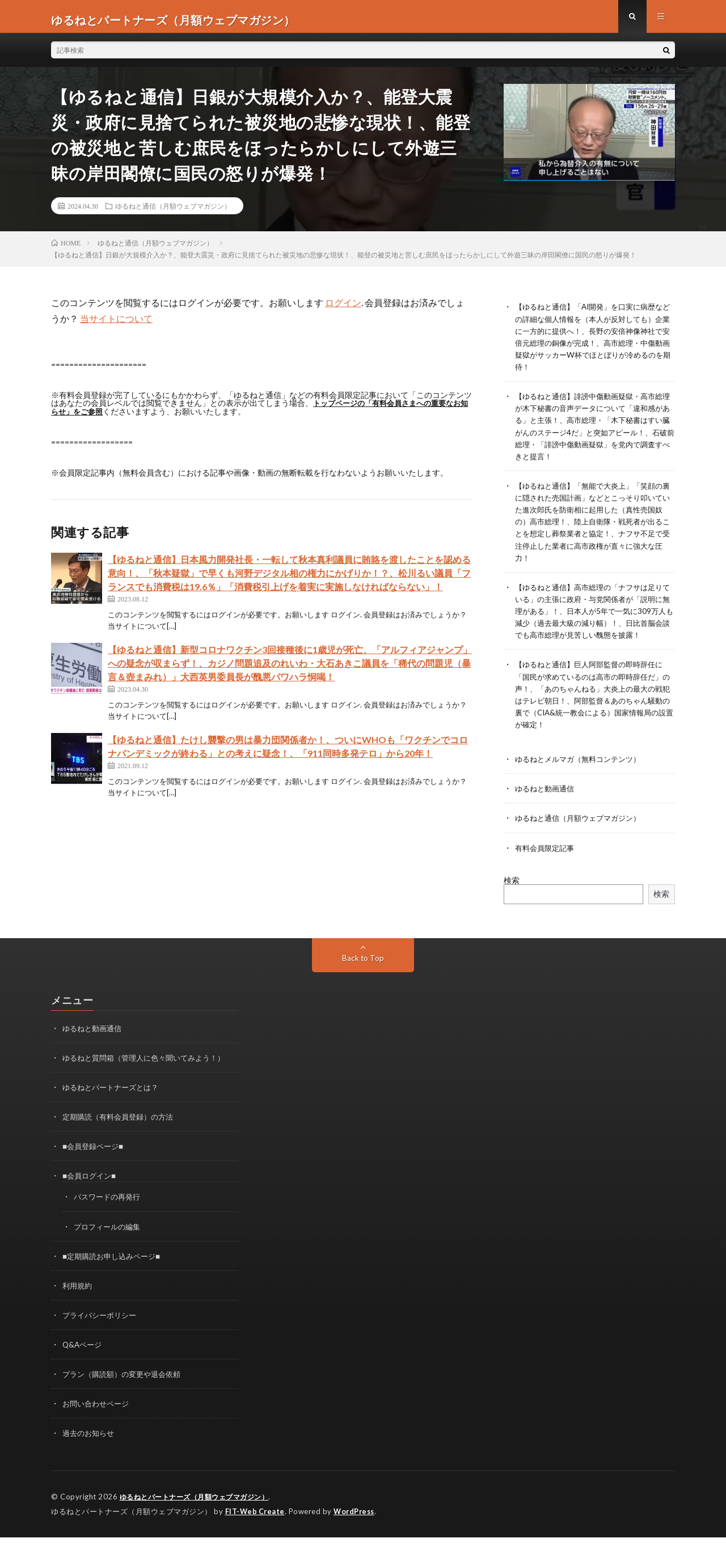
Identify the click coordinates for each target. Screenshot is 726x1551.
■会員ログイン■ (91, 1191)
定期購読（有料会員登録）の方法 (122, 1132)
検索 (512, 896)
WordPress (357, 1525)
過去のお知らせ (90, 1448)
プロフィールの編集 (109, 1242)
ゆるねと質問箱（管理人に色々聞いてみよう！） (149, 1073)
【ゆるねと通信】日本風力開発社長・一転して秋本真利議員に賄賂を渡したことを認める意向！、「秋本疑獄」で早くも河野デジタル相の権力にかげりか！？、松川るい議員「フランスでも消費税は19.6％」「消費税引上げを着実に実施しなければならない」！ (289, 579)
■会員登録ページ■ (95, 1162)
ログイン (343, 309)
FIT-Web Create (255, 1525)
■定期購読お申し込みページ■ (114, 1271)
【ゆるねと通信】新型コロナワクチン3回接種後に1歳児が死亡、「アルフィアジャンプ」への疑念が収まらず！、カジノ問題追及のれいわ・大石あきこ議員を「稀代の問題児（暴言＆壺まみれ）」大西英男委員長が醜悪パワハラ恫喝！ (290, 669)
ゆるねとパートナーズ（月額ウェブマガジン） (200, 1511)
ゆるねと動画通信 (547, 805)
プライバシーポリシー (102, 1330)
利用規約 (78, 1301)
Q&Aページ (83, 1359)
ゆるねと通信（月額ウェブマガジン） (173, 212)
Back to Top (363, 973)
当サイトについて (116, 325)
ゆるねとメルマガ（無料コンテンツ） (582, 775)
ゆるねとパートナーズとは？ (114, 1103)
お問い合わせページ (98, 1418)
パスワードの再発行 (109, 1212)
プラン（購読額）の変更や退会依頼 (125, 1389)
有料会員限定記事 (547, 863)
